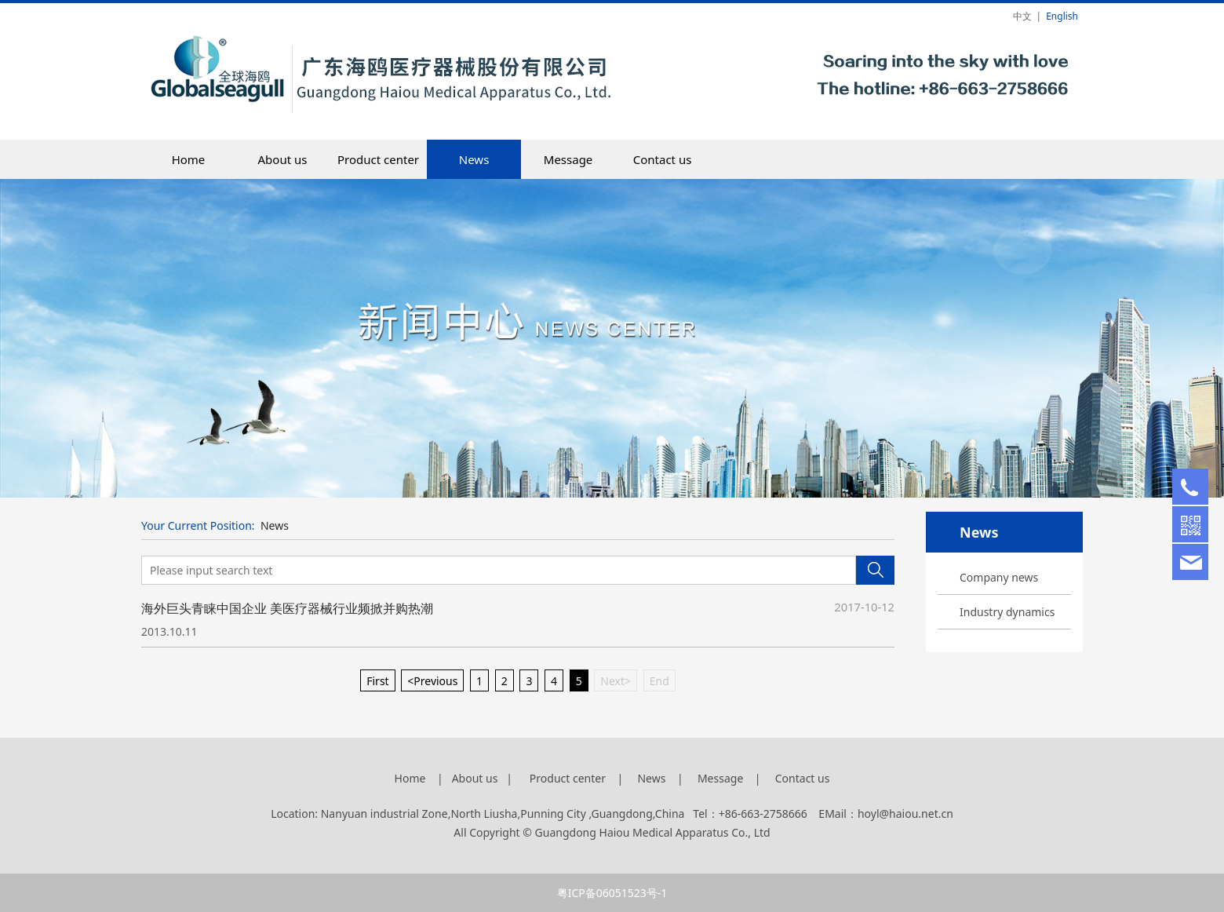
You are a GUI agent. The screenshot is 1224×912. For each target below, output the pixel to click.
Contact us (662, 159)
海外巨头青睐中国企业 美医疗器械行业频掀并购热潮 (287, 608)
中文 (1022, 16)
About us (283, 159)
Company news (999, 577)
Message (568, 159)
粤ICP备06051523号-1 (612, 892)
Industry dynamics (1007, 611)
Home (189, 159)
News (474, 159)
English (1062, 16)
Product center (378, 159)
